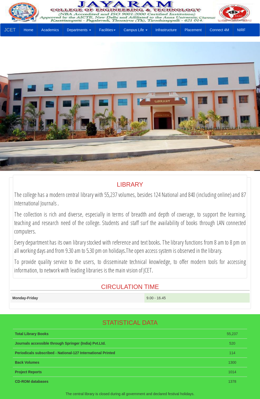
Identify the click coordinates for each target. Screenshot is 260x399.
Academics (50, 30)
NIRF (243, 29)
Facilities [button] (107, 30)
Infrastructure (167, 29)
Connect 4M (219, 30)
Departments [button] (79, 30)
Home (30, 29)
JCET (10, 29)
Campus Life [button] (135, 30)
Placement (195, 29)
